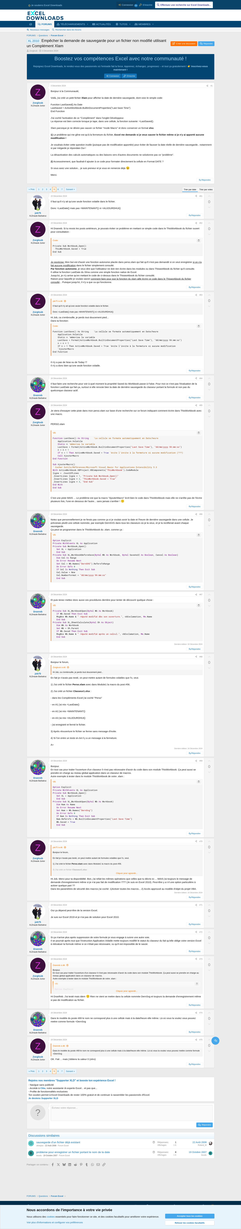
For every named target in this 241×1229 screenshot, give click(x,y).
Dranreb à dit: (59, 965)
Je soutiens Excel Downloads (45, 5)
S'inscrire (131, 76)
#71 (201, 905)
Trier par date (190, 189)
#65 (201, 405)
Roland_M (202, 1145)
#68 (201, 657)
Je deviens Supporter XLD (43, 1098)
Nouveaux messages (39, 30)
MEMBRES (144, 24)
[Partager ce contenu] (207, 86)
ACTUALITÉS (103, 24)
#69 (201, 761)
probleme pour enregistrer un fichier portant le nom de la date (73, 1152)
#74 (201, 1013)
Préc (32, 189)
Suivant (69, 189)
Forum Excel (63, 1145)
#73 (201, 959)
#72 (201, 932)
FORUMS (47, 24)
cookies (51, 1216)
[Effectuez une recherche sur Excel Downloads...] (184, 5)
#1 (211, 86)
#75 (201, 1040)
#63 (201, 295)
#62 (201, 223)
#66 (201, 514)
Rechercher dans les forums (68, 30)
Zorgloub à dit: (59, 667)
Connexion (114, 76)
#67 (201, 594)
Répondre (205, 180)
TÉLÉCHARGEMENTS (72, 24)
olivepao (40, 1145)
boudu (39, 1155)
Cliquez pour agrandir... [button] (126, 873)
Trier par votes (206, 189)
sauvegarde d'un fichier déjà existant (58, 1142)
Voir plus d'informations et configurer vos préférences (55, 1222)
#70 (201, 841)
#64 (201, 378)
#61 (201, 196)
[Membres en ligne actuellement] (37, 209)
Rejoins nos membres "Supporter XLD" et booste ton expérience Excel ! (72, 1080)
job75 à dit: (58, 301)
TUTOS (123, 24)
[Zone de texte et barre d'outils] (132, 1113)
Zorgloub (33, 51)
